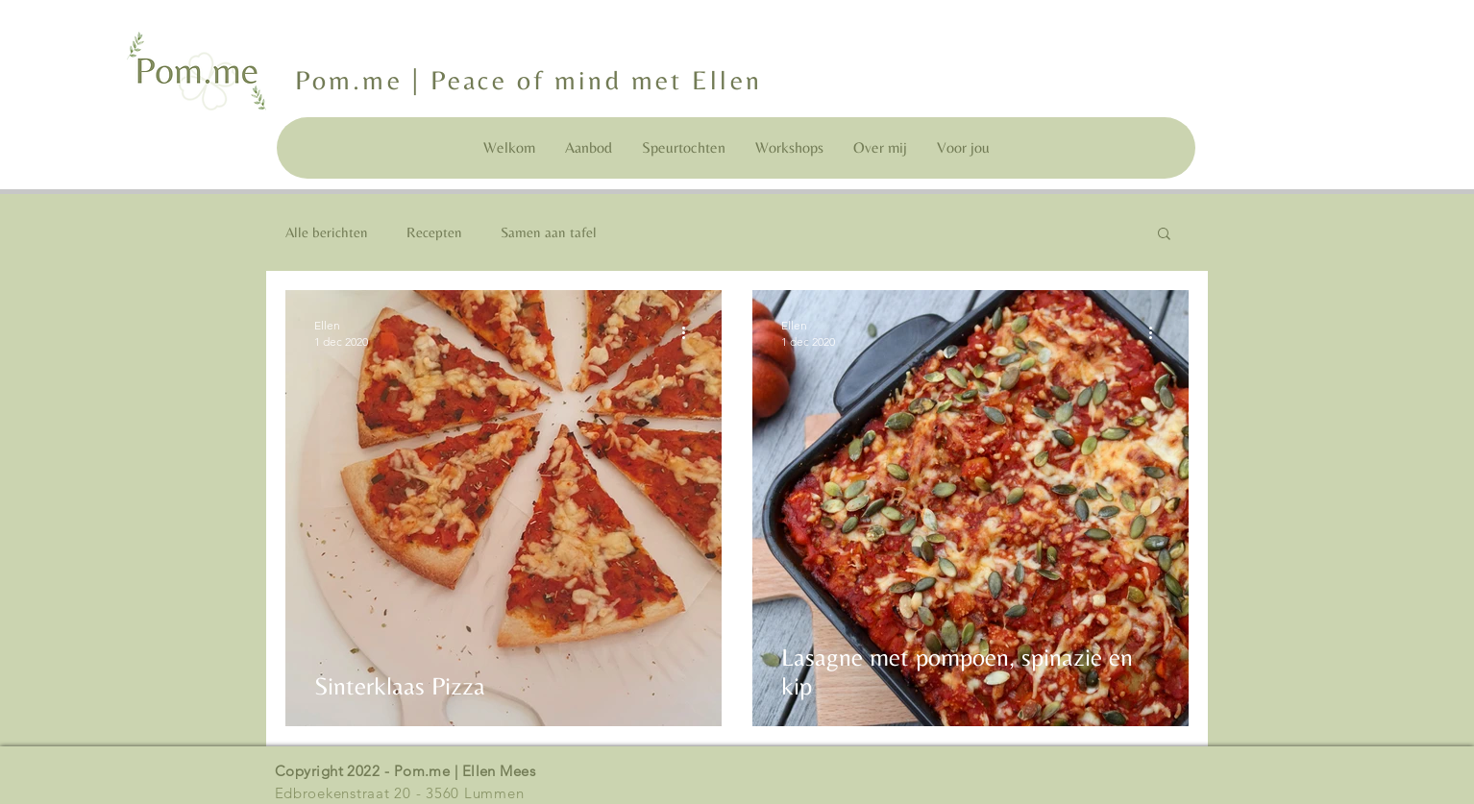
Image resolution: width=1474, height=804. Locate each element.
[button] (1164, 235)
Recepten (434, 232)
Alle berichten (326, 232)
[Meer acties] (689, 332)
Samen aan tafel (549, 232)
